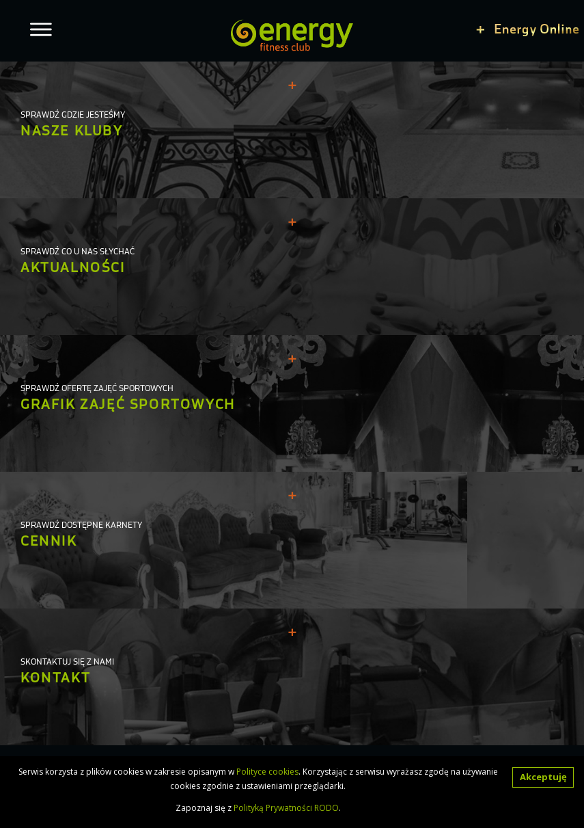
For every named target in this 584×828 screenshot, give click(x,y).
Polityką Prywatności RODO (286, 808)
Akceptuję (543, 777)
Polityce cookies (267, 771)
